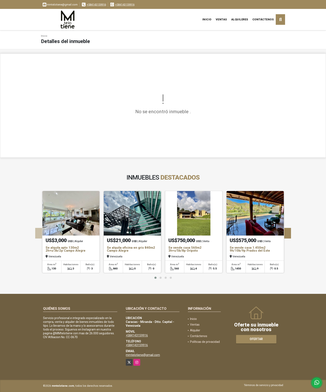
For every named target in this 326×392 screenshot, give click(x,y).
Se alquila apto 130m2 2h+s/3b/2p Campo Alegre (65, 249)
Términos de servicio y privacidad (263, 385)
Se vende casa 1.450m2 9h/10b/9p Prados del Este (250, 249)
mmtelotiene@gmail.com (143, 355)
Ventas (221, 19)
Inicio (206, 19)
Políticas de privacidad (205, 341)
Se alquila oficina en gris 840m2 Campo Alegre (131, 249)
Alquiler (195, 330)
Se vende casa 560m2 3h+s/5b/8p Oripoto (184, 249)
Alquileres (239, 19)
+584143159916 (96, 4)
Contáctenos (263, 19)
